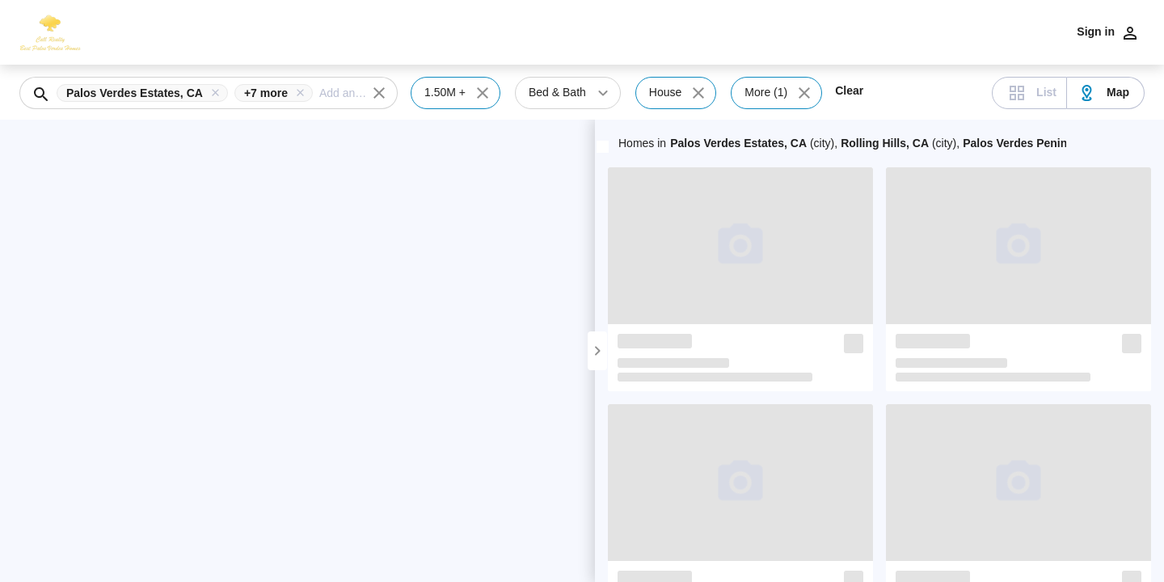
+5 (1063, 143)
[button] (145, 93)
